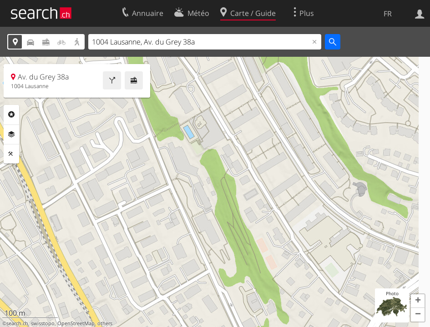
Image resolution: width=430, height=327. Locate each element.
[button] (418, 301)
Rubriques (11, 114)
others (104, 323)
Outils (11, 154)
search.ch (17, 323)
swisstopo (43, 323)
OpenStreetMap (76, 323)
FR (388, 14)
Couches (11, 134)
